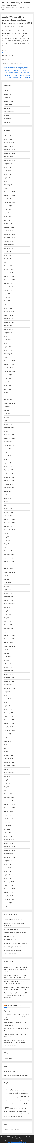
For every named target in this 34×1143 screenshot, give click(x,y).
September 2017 (9, 487)
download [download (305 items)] (23, 1093)
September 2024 (9, 202)
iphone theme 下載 (10, 940)
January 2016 (8, 558)
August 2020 (8, 375)
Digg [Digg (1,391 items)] (18, 1093)
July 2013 (7, 653)
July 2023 (7, 252)
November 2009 (9, 808)
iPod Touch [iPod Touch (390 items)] (21, 1100)
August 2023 (8, 248)
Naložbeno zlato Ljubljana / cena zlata (16, 1075)
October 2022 (8, 283)
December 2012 (9, 677)
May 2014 (7, 618)
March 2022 (8, 308)
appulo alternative (10, 954)
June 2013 (7, 656)
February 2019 (9, 428)
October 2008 (8, 854)
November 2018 (9, 438)
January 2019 (8, 431)
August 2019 (8, 406)
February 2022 (9, 311)
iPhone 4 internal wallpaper (13, 950)
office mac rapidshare (11, 929)
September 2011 (9, 730)
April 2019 (7, 421)
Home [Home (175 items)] (13, 1097)
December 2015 (9, 561)
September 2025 (9, 160)
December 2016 (9, 519)
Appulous (7, 108)
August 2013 (8, 649)
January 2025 (8, 188)
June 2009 (7, 825)
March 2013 (8, 667)
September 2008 (9, 857)
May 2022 (7, 301)
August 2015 (8, 575)
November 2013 (9, 639)
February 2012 (9, 713)
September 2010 (9, 773)
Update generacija (10, 1011)
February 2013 (9, 670)
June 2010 (7, 783)
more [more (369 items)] (24, 1108)
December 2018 (9, 435)
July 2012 (7, 695)
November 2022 (9, 280)
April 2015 (7, 590)
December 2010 (9, 762)
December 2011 (9, 720)
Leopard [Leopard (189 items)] (6, 1104)
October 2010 (8, 769)
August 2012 (8, 692)
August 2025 (8, 164)
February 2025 (9, 185)
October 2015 (8, 568)
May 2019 (7, 417)
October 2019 (8, 399)
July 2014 (7, 611)
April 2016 (7, 547)
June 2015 (7, 582)
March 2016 (8, 551)
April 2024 (7, 220)
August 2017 (8, 491)
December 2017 (9, 477)
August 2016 (8, 533)
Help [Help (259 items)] (10, 1097)
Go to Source (6, 53)
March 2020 (8, 392)
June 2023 (7, 255)
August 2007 (8, 903)
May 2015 (7, 586)
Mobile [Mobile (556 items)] (21, 1108)
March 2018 (8, 466)
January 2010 (8, 801)
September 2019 (9, 403)
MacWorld (7, 119)
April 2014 (7, 621)
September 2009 (9, 815)
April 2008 (7, 875)
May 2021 (7, 343)
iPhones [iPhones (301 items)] (13, 1100)
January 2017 (8, 516)
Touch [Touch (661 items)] (23, 1113)
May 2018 (7, 459)
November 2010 (9, 766)
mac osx (19, 63)
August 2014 (8, 607)
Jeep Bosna (8, 1058)
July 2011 (7, 737)
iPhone (14, 63)
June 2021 (7, 340)
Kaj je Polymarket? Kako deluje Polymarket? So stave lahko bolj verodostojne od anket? (14, 1042)
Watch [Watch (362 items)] (6, 1116)
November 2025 (9, 153)
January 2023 (8, 273)
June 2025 (7, 171)
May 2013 (7, 660)
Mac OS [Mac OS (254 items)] (20, 1104)
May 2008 (7, 871)
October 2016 (8, 526)
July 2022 (7, 294)
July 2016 (7, 537)
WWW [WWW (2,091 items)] (19, 1116)
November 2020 (9, 364)
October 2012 (8, 685)
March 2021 (8, 350)
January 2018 (8, 473)
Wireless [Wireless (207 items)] (15, 1116)
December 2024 (9, 192)
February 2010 (9, 797)
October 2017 (8, 484)
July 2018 (7, 452)
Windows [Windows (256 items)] (10, 1116)
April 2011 (7, 748)
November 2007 (9, 892)
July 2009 (7, 822)
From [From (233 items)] (27, 1093)
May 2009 (7, 829)
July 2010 (7, 780)
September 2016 (9, 530)
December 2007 (9, 889)
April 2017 (7, 505)
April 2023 (7, 262)
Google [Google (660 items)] (6, 1097)
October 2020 (8, 368)
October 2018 (8, 442)
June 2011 (7, 741)
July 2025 (7, 167)
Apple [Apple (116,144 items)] (9, 1089)
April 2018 (7, 463)
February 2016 (9, 554)
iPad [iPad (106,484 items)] (17, 1096)
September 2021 (9, 329)
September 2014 (9, 604)
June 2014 (7, 614)
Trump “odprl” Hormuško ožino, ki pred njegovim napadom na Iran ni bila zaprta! (16, 1017)
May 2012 (7, 702)
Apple (6, 63)
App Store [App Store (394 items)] (21, 1090)
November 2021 (9, 322)
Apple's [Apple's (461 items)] (16, 1090)
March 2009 (8, 836)
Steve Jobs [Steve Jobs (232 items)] (7, 1113)
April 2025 (7, 178)
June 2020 (7, 382)
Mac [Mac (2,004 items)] (10, 1104)
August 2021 (8, 333)
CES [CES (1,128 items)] (5, 1093)
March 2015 (8, 593)
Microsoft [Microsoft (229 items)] (16, 1108)
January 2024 (8, 230)
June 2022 (7, 297)
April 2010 (7, 790)
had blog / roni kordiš (11, 1071)
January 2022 (8, 315)
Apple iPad (7, 97)
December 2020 (9, 361)
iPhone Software (9, 112)
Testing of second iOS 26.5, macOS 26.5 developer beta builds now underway (15, 995)
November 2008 (9, 850)
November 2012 (9, 681)
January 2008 (8, 885)
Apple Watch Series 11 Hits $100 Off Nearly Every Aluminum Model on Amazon (15, 969)
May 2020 (7, 385)
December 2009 (9, 804)
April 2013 (7, 663)
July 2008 (7, 864)
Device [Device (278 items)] (15, 1093)
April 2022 (7, 304)
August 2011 (8, 734)
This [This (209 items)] (20, 1113)
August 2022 (8, 290)
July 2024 (7, 209)
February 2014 (9, 628)
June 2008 (7, 868)
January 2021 (8, 357)
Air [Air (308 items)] (5, 1090)
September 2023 (9, 244)
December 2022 (9, 276)
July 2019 (7, 410)
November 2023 (9, 238)
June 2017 (7, 498)
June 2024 (7, 213)
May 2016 (7, 544)
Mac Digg (7, 115)
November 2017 (9, 480)
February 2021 (9, 354)
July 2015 (7, 579)
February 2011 (8, 755)
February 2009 (9, 839)
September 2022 (9, 287)
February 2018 (9, 470)
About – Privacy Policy (11, 1130)
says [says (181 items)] (26, 1111)
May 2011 (7, 744)
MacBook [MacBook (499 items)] (15, 1104)
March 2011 (8, 751)
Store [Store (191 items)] (11, 1113)
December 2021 (9, 318)
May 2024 (7, 216)
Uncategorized (9, 122)
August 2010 (8, 776)
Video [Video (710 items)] (27, 1114)
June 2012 (7, 699)
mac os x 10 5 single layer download (15, 943)
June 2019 (7, 413)
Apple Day (7, 59)
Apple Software (9, 101)
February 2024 (9, 227)
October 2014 (8, 600)
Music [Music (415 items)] (6, 1111)
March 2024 (8, 223)
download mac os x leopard (13, 920)
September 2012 (9, 688)
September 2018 (9, 445)
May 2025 (7, 174)
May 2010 (7, 787)
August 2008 (8, 861)
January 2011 (8, 759)
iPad (10, 63)
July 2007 (7, 906)
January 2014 (8, 632)
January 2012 (8, 716)
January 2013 (8, 674)
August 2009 (8, 818)
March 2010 (8, 794)
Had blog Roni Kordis (13, 1005)
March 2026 (8, 139)
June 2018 (7, 456)
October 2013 (8, 642)
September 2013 (9, 646)
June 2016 (7, 540)
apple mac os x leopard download (15, 933)
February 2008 (9, 882)
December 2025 (9, 149)
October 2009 (8, 811)
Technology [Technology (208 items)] (15, 1113)
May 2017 (7, 502)
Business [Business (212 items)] (26, 1090)
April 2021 (7, 347)
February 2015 (9, 597)
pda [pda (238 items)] (9, 1111)
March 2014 (8, 625)
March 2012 (8, 709)
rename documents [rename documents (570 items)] (16, 1111)
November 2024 (9, 195)
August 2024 (8, 206)
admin (21, 26)
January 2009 (8, 843)
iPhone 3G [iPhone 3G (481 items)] (7, 1100)
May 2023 (7, 259)
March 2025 (8, 181)
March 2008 (8, 878)
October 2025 (8, 156)
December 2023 (9, 234)
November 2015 (9, 565)
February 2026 (9, 142)
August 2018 (8, 449)
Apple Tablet (8, 104)
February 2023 (9, 269)
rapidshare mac (9, 936)
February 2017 (9, 512)
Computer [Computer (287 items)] (10, 1093)
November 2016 (9, 523)
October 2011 (8, 727)
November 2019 (9, 396)
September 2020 (9, 371)
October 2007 (8, 896)
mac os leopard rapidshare (12, 947)
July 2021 (7, 336)
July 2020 (7, 378)
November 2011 (9, 723)
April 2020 (7, 389)
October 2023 (8, 241)
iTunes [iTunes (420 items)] (27, 1100)
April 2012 (7, 706)
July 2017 (7, 494)
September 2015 (9, 572)
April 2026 (7, 135)
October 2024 (8, 199)
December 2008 (9, 846)
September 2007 (9, 899)
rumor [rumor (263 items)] (23, 1111)
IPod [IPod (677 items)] (16, 1100)
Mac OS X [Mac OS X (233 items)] (11, 1108)
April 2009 (7, 832)
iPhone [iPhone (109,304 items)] (24, 1096)
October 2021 (8, 325)
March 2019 (8, 424)
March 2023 (8, 266)
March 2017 (8, 509)
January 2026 (8, 146)
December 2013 (9, 635)
